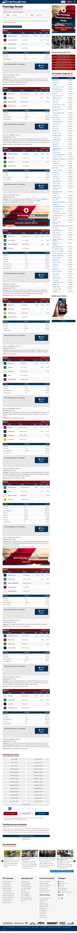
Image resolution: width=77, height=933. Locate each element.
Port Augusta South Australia (59, 213)
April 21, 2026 (14, 759)
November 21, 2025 (38, 772)
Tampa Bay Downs (56, 262)
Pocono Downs (56, 211)
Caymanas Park (56, 107)
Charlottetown (55, 117)
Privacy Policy (50, 927)
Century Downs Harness (58, 113)
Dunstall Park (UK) (56, 133)
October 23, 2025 (14, 801)
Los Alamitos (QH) (56, 181)
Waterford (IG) (55, 280)
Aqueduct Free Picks (44, 886)
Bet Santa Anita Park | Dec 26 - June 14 (63, 66)
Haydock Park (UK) (57, 156)
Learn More (63, 321)
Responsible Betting (57, 927)
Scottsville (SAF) (56, 237)
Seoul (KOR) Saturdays (58, 249)
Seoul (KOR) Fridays (57, 246)
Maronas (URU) (56, 183)
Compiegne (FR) (56, 119)
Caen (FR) (54, 102)
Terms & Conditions (43, 927)
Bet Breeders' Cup (43, 920)
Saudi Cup (42, 904)
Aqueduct (54, 84)
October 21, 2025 (38, 801)
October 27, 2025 (14, 798)
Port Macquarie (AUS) (57, 215)
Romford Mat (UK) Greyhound (59, 225)
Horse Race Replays (25, 898)
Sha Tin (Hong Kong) (57, 253)
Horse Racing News (68, 874)
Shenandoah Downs (57, 257)
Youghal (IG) (55, 291)
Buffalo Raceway (56, 98)
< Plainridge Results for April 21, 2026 (12, 26)
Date (32, 15)
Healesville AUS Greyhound (58, 159)
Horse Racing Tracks (7, 893)
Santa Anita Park (56, 232)
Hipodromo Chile (56, 161)
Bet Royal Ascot (43, 911)
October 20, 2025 (26, 804)
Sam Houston (55, 228)
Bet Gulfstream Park (7, 903)
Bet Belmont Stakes (44, 909)
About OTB (61, 888)
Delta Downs (55, 126)
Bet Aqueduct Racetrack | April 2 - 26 (63, 61)
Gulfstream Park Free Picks (45, 888)
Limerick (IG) (55, 176)
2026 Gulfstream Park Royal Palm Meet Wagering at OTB (49, 857)
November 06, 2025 (14, 788)
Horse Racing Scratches (26, 891)
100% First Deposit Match (8, 884)
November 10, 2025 (14, 785)
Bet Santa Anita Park (7, 905)
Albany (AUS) (55, 80)
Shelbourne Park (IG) (57, 255)
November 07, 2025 (38, 785)
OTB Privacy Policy (63, 886)
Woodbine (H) (55, 284)
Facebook (59, 901)
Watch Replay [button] (41, 66)
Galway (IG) (55, 144)
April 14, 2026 (38, 762)
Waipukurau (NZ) (56, 277)
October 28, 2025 (38, 795)
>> (42, 808)
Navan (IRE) (55, 199)
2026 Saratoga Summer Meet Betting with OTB (22, 857)
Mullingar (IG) (55, 195)
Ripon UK (54, 219)
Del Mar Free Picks (43, 891)
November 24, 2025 (14, 772)
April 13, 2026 (14, 765)
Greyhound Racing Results (26, 889)
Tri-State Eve (55, 269)
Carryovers (23, 893)
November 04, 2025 (38, 788)
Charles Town (55, 115)
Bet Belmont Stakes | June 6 (64, 58)
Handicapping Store (25, 884)
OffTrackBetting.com (11, 927)
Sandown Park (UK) (57, 230)
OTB (29, 927)
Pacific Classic (42, 916)
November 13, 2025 (14, 782)
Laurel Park (55, 172)
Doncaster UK (55, 128)
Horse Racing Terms (25, 895)
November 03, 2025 (14, 791)
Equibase (23, 903)
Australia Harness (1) (57, 89)
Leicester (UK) (55, 174)
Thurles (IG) (55, 264)
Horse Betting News (25, 897)
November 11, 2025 (38, 782)
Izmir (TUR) (55, 167)
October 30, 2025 (14, 795)
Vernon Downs (55, 275)
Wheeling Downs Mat (57, 282)
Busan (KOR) (55, 100)
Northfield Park (55, 204)
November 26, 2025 (14, 769)
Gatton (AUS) (55, 146)
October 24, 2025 (38, 798)
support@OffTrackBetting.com (66, 895)
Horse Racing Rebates (7, 895)
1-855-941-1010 (62, 893)
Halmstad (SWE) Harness (58, 154)
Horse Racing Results (9, 856)
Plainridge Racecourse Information (26, 836)
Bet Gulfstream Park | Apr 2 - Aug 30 (63, 63)
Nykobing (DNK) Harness (58, 206)
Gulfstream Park (56, 152)
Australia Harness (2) (57, 91)
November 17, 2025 (14, 778)
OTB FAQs (61, 884)
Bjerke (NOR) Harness (57, 95)
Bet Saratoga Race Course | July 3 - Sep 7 (63, 69)
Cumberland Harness (57, 121)
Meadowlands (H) (56, 185)
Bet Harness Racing (7, 888)
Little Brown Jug (43, 918)
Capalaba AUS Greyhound (58, 104)
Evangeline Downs (56, 135)
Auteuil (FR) (55, 93)
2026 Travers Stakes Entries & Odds (35, 857)
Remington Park (56, 217)
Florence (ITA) (55, 141)
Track (8, 15)
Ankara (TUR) (55, 82)
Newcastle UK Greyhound (58, 202)
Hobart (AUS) (55, 163)
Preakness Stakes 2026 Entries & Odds (62, 857)
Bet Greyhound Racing (7, 889)
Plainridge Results (26, 813)
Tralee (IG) (55, 266)
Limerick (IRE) (55, 179)
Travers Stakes (43, 915)
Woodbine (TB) (56, 286)
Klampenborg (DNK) (57, 170)
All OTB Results (42, 813)
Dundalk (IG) (55, 130)
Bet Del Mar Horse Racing (8, 900)
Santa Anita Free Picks (44, 889)
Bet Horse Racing (6, 886)
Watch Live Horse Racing (26, 900)
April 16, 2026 (14, 762)
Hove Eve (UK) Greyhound (58, 165)
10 (35, 808)
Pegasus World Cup (44, 902)
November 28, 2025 (38, 765)
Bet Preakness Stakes (44, 908)
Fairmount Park (56, 137)
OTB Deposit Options (63, 891)
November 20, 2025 (14, 775)
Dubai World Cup (43, 906)
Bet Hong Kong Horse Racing (46, 901)
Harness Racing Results (10, 813)
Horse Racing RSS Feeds (26, 902)
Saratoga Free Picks (44, 895)
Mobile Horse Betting (7, 891)
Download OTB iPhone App (8, 898)
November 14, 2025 (38, 778)
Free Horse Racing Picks (45, 884)
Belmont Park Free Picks (45, 893)
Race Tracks (55, 78)
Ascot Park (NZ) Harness (58, 86)
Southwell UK (55, 260)
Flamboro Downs (56, 139)
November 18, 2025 (38, 775)
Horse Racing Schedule (26, 886)
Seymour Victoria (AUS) (58, 251)
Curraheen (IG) (56, 124)
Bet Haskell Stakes (43, 913)
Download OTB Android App (8, 897)
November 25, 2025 (38, 769)
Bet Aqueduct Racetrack (8, 902)
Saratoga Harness (56, 234)
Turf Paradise (55, 273)
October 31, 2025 (38, 791)
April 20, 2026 (38, 759)
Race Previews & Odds (56, 874)
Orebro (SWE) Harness (57, 208)
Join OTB (61, 889)
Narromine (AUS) (56, 197)
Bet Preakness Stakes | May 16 (63, 55)
